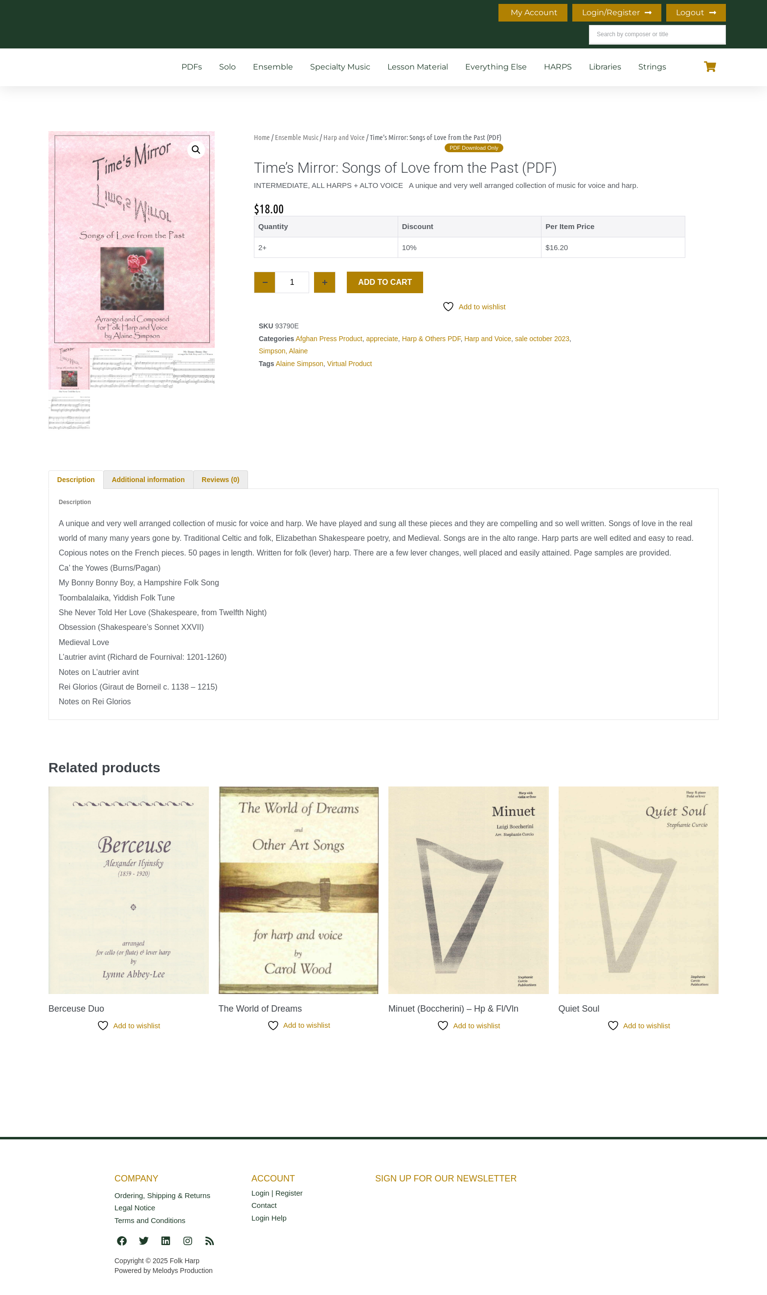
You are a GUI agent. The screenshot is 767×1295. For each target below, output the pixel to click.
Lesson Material (417, 66)
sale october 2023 (542, 339)
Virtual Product (349, 364)
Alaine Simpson (299, 364)
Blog (189, 24)
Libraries (605, 66)
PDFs (191, 66)
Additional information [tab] (148, 480)
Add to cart (385, 282)
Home (104, 24)
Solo (227, 66)
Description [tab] (76, 480)
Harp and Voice (344, 137)
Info (148, 24)
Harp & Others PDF (431, 339)
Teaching (315, 24)
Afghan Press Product (328, 339)
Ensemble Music (296, 137)
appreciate (382, 339)
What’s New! (247, 24)
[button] (196, 150)
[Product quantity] (292, 282)
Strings (652, 66)
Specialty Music (340, 66)
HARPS (558, 66)
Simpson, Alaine (283, 351)
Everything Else (496, 66)
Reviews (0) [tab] (220, 480)
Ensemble (273, 66)
